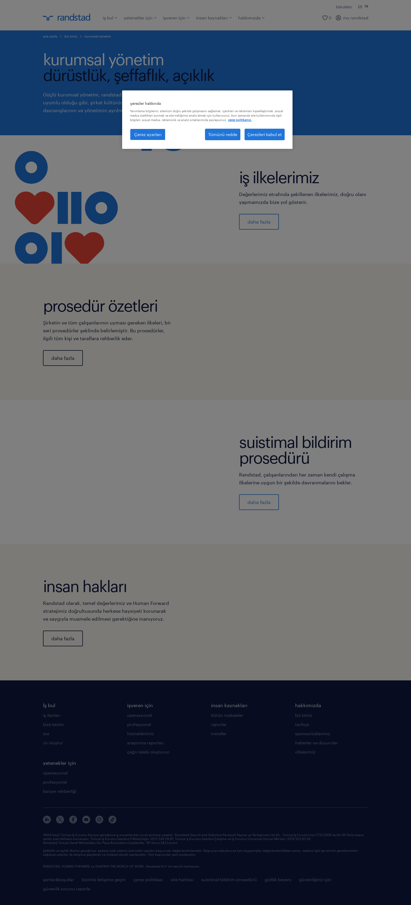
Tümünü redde (222, 134)
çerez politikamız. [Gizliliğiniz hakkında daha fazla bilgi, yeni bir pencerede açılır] (240, 120)
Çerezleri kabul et (264, 134)
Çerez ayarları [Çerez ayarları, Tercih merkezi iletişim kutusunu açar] (147, 134)
